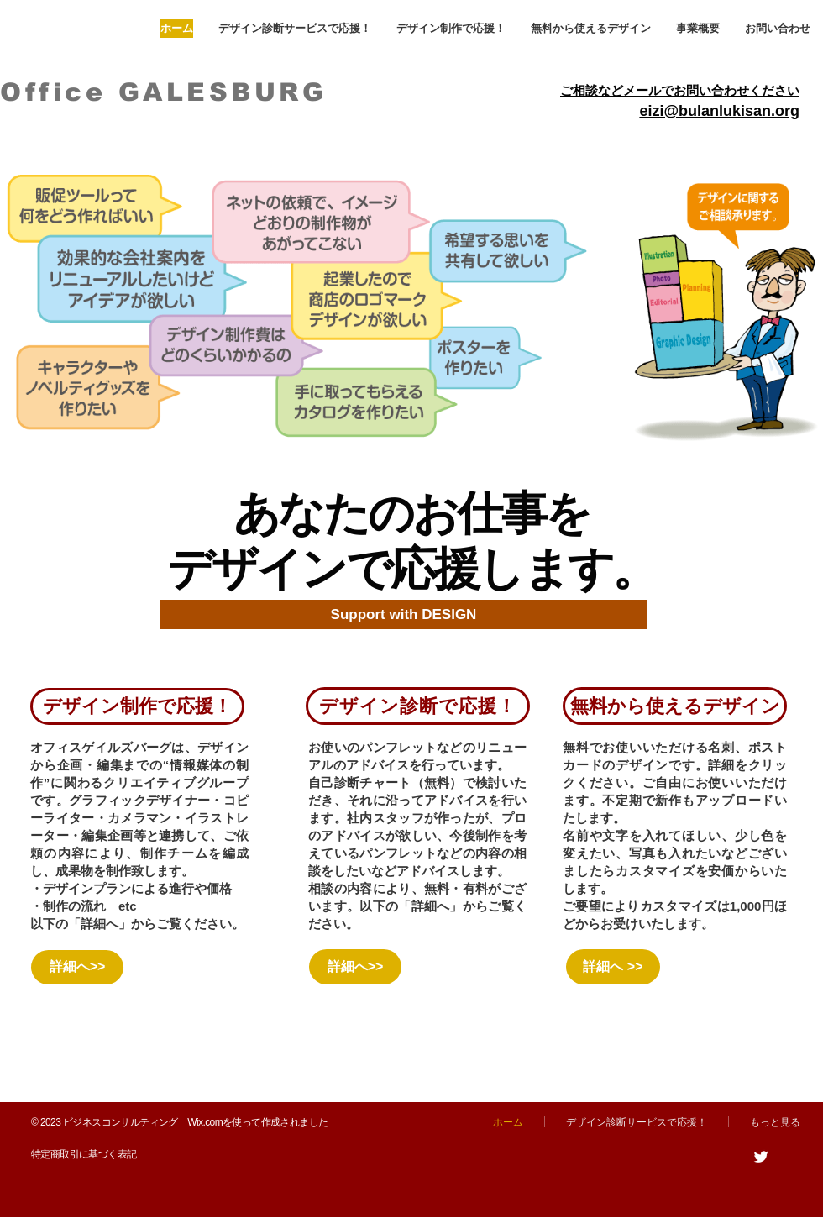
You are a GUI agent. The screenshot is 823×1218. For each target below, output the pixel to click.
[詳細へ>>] (77, 967)
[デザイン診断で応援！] (418, 706)
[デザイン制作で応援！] (137, 706)
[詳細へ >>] (613, 966)
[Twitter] (760, 1156)
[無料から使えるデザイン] (675, 706)
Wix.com (205, 1122)
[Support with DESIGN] (403, 614)
